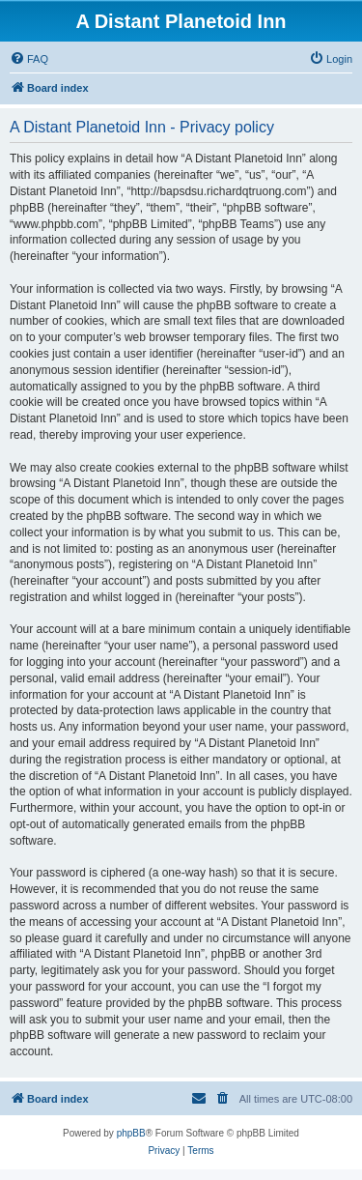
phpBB (131, 1133)
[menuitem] (29, 59)
